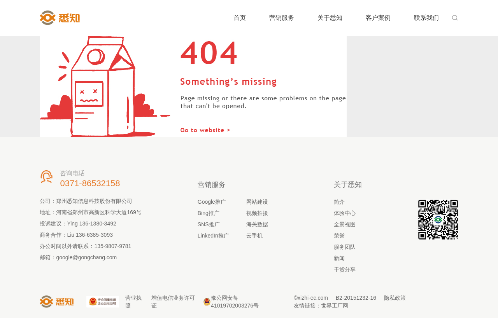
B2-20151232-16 (356, 298)
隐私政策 (395, 298)
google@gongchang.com (86, 257)
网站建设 (257, 202)
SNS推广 (209, 224)
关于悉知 (329, 17)
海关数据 (257, 224)
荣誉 (339, 235)
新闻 (339, 258)
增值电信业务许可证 (173, 302)
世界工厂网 (334, 305)
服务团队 (345, 247)
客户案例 (378, 17)
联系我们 (426, 17)
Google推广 (212, 202)
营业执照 (133, 302)
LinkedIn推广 (213, 235)
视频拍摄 (257, 213)
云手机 (254, 235)
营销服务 (281, 17)
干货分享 (345, 269)
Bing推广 (208, 213)
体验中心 (345, 213)
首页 (239, 17)
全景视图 (345, 224)
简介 (339, 202)
